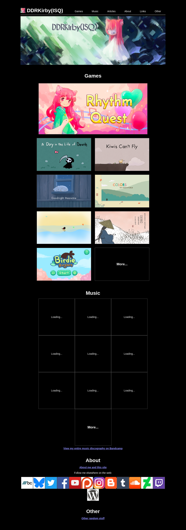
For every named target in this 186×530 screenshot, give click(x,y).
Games (79, 11)
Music (95, 11)
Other (158, 11)
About (127, 11)
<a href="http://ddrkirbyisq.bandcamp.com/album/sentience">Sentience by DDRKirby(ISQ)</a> (93, 390)
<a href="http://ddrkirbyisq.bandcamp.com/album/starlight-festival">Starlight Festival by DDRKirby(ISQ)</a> (57, 390)
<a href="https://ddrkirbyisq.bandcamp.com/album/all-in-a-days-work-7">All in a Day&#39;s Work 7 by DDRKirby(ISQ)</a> (93, 317)
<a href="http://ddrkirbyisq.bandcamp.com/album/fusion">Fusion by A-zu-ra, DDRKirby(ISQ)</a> (93, 354)
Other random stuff (93, 518)
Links (143, 11)
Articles (111, 11)
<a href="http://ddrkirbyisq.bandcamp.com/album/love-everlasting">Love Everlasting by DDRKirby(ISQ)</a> (129, 390)
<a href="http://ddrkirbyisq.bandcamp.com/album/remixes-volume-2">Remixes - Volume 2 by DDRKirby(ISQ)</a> (57, 354)
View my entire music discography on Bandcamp (93, 448)
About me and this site (93, 467)
